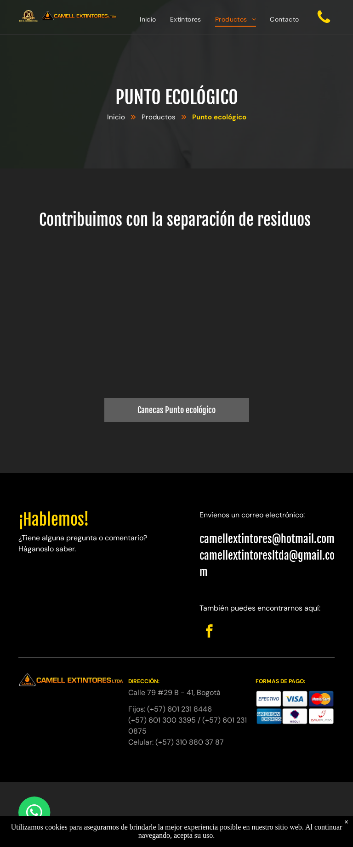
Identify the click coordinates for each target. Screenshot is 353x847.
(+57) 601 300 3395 (162, 720)
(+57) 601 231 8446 (179, 709)
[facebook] (209, 633)
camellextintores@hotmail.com (267, 539)
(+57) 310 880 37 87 (189, 742)
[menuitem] (148, 19)
